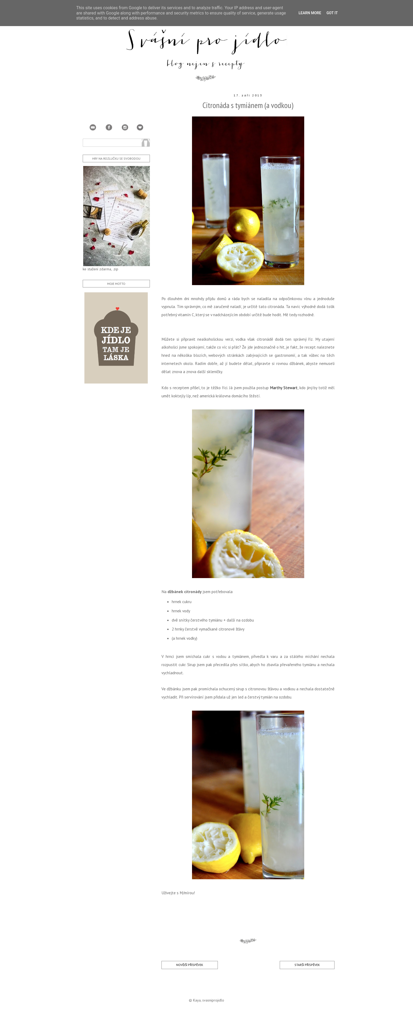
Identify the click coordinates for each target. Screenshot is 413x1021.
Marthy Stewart (284, 387)
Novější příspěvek (189, 965)
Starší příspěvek (307, 965)
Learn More (309, 13)
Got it (332, 13)
